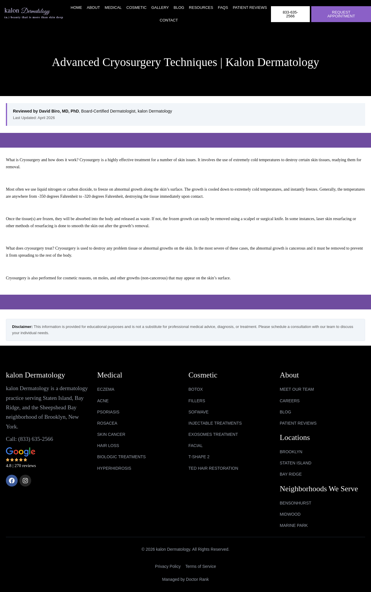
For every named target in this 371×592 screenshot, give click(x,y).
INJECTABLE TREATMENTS (215, 423)
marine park (294, 525)
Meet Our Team (297, 389)
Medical (113, 7)
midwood (290, 514)
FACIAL (196, 445)
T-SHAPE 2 (199, 456)
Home (76, 7)
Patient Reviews (250, 7)
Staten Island (296, 463)
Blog (179, 7)
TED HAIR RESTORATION (213, 468)
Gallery (160, 7)
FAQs (223, 7)
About (93, 7)
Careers (290, 400)
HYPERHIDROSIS (114, 468)
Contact (169, 20)
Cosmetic (137, 7)
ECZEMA (105, 389)
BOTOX (196, 389)
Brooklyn (291, 451)
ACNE (103, 400)
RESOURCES (201, 7)
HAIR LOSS (108, 445)
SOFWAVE (199, 412)
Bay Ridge (291, 474)
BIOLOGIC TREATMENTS (121, 456)
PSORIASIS (108, 412)
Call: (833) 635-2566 (29, 439)
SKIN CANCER (111, 434)
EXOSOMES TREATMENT (213, 434)
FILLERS (197, 400)
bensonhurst (295, 503)
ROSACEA (107, 423)
